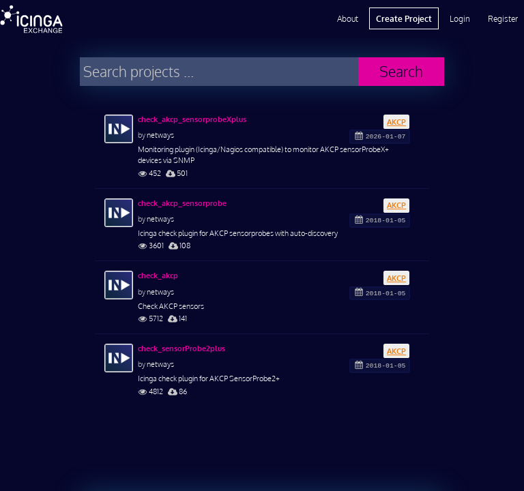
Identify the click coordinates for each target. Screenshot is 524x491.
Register (503, 18)
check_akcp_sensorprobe (182, 203)
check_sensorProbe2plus (181, 348)
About (347, 18)
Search (401, 71)
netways (160, 134)
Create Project (404, 18)
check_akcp (158, 275)
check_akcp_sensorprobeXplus (192, 119)
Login (460, 18)
